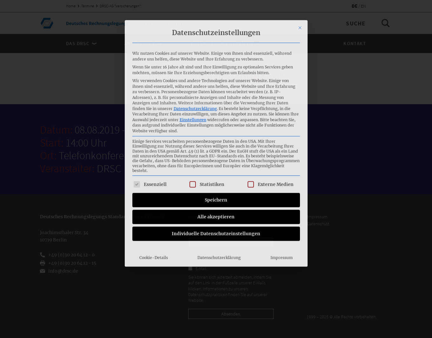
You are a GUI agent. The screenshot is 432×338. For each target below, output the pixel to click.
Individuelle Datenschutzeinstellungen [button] (216, 154)
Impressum (281, 178)
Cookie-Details (153, 178)
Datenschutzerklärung (195, 29)
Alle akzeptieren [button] (216, 137)
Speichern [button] (216, 121)
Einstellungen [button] (193, 40)
